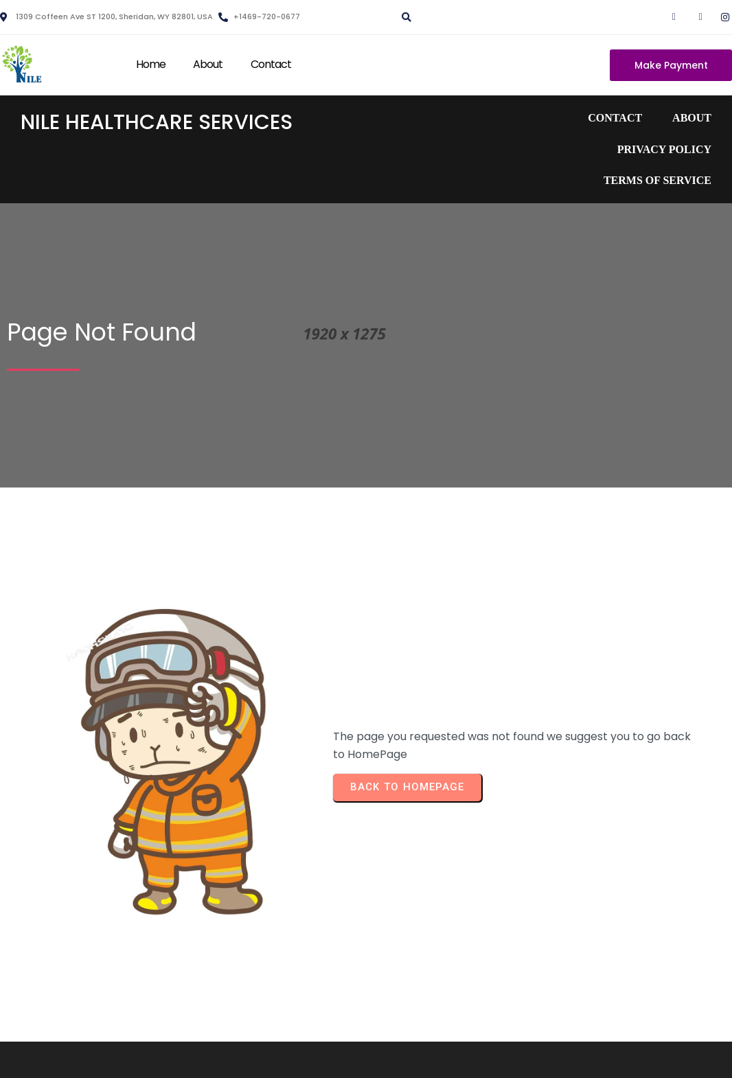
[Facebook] (665, 17)
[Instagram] (719, 17)
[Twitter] (692, 17)
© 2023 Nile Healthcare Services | (318, 1058)
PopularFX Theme (456, 1058)
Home (150, 64)
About (208, 64)
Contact (271, 64)
